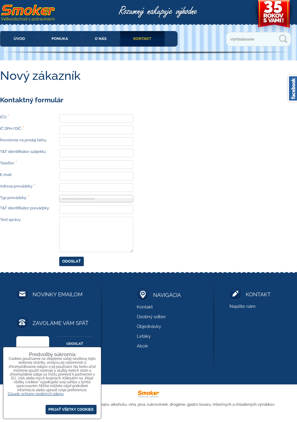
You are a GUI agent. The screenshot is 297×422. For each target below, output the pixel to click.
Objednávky (149, 326)
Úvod (19, 38)
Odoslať (71, 261)
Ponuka (60, 38)
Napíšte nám (242, 306)
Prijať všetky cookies (71, 410)
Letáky (144, 336)
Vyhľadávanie (283, 39)
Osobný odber (151, 316)
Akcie (142, 346)
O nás (101, 38)
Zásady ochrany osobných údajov (36, 394)
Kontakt (142, 38)
